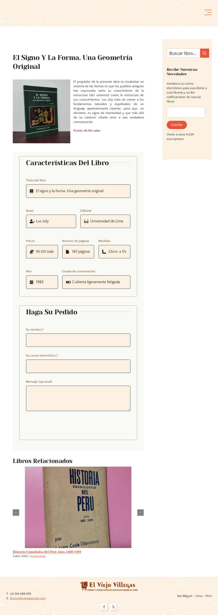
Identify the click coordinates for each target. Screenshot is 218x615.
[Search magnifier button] (204, 53)
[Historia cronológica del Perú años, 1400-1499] (78, 468)
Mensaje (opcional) (39, 381)
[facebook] (104, 607)
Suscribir (176, 124)
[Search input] (183, 53)
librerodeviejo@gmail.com (28, 598)
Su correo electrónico (42, 355)
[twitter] (113, 607)
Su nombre (34, 329)
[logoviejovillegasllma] (109, 583)
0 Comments (38, 556)
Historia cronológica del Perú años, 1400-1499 (47, 552)
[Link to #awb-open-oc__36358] (208, 12)
